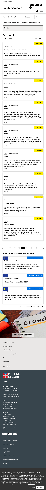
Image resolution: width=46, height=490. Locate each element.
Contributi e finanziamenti (15, 17)
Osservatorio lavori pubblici (10, 354)
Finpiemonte (6, 362)
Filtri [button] (6, 28)
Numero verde (7, 414)
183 (35, 248)
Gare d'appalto (29, 17)
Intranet (5, 464)
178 (14, 248)
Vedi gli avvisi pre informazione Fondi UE (31, 307)
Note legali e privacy (8, 444)
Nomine (38, 17)
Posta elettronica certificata (10, 460)
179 (19, 248)
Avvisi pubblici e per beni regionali (30, 22)
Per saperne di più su (23, 50)
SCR (4, 358)
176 (6, 248)
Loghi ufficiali (6, 452)
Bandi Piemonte (12, 8)
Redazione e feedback (8, 456)
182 (31, 248)
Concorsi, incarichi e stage (11, 22)
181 (27, 248)
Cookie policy (6, 448)
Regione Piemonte (8, 1)
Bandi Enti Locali (7, 346)
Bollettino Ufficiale (8, 350)
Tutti (5, 17)
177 (10, 248)
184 (40, 248)
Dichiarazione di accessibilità (10, 440)
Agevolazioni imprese (8, 342)
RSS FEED (7, 366)
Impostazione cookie (9, 428)
